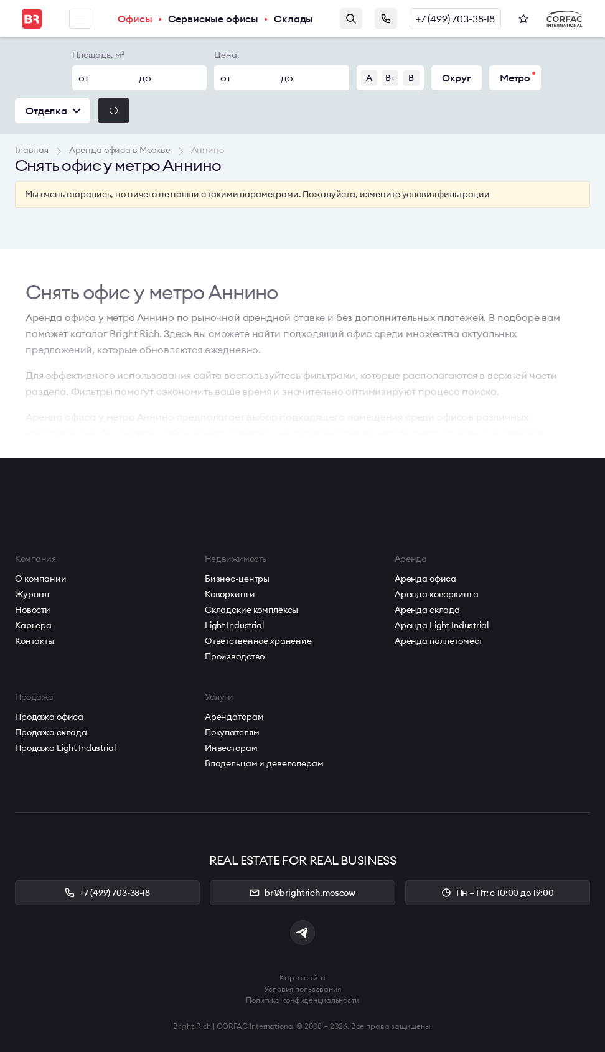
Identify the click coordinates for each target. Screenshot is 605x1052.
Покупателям (232, 732)
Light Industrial (234, 625)
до (145, 78)
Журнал (32, 594)
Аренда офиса (425, 578)
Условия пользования (302, 989)
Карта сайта (302, 977)
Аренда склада (427, 609)
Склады (293, 18)
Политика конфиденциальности (302, 1000)
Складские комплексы (251, 609)
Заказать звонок (386, 19)
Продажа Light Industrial (65, 747)
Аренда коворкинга (437, 594)
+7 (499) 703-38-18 (455, 18)
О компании (41, 578)
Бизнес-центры (237, 578)
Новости (32, 609)
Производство (235, 656)
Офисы (135, 18)
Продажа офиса (49, 716)
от (83, 78)
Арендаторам (234, 716)
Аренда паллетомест (438, 640)
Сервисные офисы (213, 18)
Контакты (34, 640)
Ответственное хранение (258, 640)
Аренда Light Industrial (442, 625)
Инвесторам (231, 747)
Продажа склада (51, 732)
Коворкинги (230, 594)
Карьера (33, 625)
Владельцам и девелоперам (264, 763)
